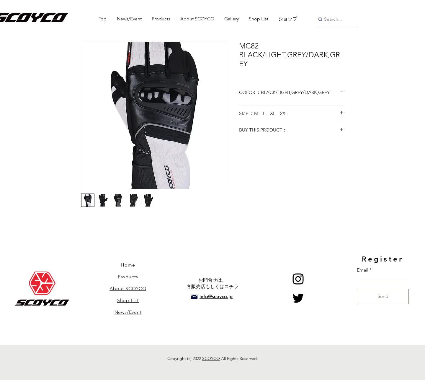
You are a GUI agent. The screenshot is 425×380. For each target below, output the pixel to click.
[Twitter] (298, 298)
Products (128, 277)
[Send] (383, 296)
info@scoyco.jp (216, 296)
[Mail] (194, 297)
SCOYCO (211, 358)
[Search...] (334, 19)
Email (362, 270)
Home (128, 265)
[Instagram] (298, 279)
